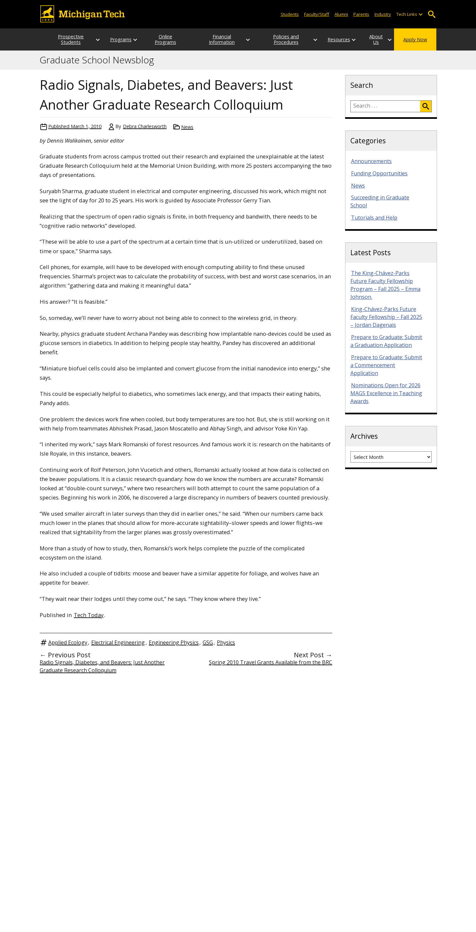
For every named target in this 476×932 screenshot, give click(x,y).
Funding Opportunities (379, 173)
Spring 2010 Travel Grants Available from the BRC (270, 662)
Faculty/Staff (316, 14)
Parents (361, 14)
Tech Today (88, 615)
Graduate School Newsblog (97, 60)
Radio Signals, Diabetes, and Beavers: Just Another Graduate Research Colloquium (102, 666)
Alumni (341, 14)
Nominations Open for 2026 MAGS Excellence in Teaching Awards (386, 393)
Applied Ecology (67, 642)
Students (290, 14)
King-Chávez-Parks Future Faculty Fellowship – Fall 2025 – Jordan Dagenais (386, 316)
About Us (369, 39)
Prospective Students (64, 39)
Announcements (371, 161)
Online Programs (164, 39)
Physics (226, 642)
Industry (383, 14)
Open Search (431, 14)
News (187, 127)
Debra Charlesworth (145, 126)
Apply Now (415, 39)
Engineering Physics (174, 642)
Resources (326, 39)
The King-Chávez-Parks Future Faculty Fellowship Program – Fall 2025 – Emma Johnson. (385, 284)
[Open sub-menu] (420, 14)
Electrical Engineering (118, 642)
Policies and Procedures (276, 39)
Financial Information (220, 39)
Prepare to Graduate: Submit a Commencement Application (386, 365)
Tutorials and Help (374, 217)
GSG (208, 642)
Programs (114, 39)
